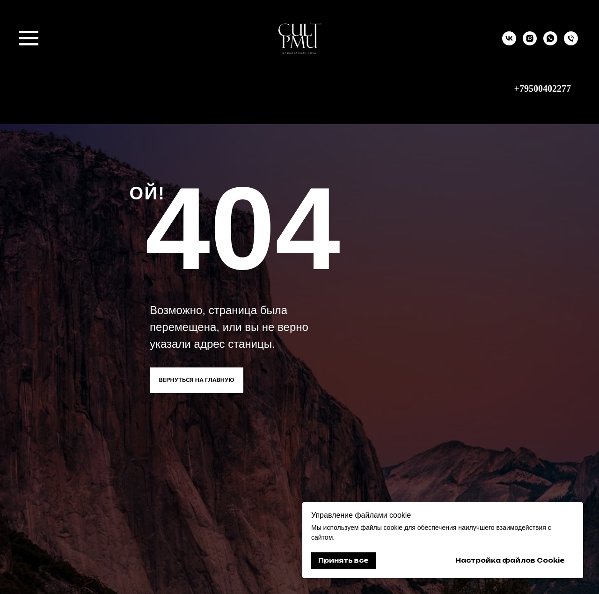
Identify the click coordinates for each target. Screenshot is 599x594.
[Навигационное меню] (28, 38)
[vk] (509, 43)
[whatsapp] (550, 43)
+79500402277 (542, 88)
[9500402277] (571, 43)
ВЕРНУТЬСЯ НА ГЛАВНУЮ (196, 379)
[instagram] (530, 43)
